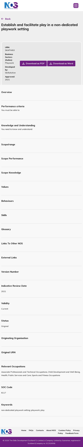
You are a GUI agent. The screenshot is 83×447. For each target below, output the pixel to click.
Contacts (40, 430)
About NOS (51, 430)
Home (23, 430)
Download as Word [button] (63, 63)
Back (7, 18)
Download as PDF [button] (35, 63)
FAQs (31, 430)
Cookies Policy (64, 430)
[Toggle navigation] (76, 5)
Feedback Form (71, 433)
